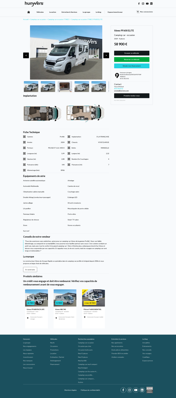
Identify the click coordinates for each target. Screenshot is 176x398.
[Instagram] (130, 390)
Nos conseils (146, 350)
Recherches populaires (86, 339)
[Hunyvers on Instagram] (143, 4)
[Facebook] (124, 390)
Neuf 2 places (83, 353)
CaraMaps (146, 357)
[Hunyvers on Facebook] (138, 4)
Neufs (52, 343)
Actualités (146, 343)
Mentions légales (70, 390)
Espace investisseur (115, 12)
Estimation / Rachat (57, 357)
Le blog (98, 12)
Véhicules (40, 12)
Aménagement (55, 361)
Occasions (54, 346)
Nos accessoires (117, 346)
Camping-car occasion (86, 343)
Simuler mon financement (132, 66)
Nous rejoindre (28, 353)
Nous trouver (28, 368)
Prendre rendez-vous (132, 96)
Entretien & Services (69, 12)
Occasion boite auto (85, 350)
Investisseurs (28, 357)
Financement (54, 364)
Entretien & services (119, 339)
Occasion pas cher (84, 346)
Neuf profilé (82, 361)
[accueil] (28, 12)
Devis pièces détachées (120, 350)
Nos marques (28, 361)
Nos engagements (29, 346)
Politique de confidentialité (90, 390)
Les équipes (27, 350)
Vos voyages (146, 353)
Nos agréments (117, 343)
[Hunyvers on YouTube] (147, 4)
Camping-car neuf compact (87, 364)
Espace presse (147, 361)
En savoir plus (30, 270)
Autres (80, 382)
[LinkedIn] (142, 390)
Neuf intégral (82, 368)
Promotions (54, 350)
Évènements (146, 346)
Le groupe (86, 12)
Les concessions (29, 364)
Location (52, 12)
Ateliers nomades (118, 357)
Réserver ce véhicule (131, 59)
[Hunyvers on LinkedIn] (151, 4)
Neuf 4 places (83, 357)
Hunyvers (26, 339)
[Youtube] (136, 390)
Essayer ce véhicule (132, 53)
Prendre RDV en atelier (120, 353)
